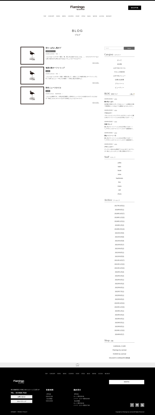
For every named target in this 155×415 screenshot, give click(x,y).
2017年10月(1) (119, 206)
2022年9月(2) (119, 299)
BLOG (89, 16)
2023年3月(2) (119, 315)
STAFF (77, 16)
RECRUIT (108, 16)
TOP (45, 16)
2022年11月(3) (119, 307)
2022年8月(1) (119, 295)
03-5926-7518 (21, 393)
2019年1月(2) (119, 225)
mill (119, 190)
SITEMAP (13, 412)
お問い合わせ (21, 397)
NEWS (58, 16)
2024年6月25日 (108, 144)
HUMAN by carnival (119, 354)
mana (119, 186)
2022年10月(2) (119, 303)
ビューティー (119, 87)
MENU (64, 16)
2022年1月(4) (119, 272)
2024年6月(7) (119, 334)
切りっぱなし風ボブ (53, 48)
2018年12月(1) (119, 221)
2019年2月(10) (119, 229)
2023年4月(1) (119, 319)
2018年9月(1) (119, 210)
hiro (57, 54)
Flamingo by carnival (119, 350)
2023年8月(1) (119, 326)
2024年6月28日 (108, 121)
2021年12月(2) (119, 268)
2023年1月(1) (119, 311)
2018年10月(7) (119, 213)
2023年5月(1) (119, 322)
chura (119, 194)
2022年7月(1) (119, 291)
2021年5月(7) (119, 245)
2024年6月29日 (108, 99)
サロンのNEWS (119, 72)
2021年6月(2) (119, 248)
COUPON (71, 16)
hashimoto (58, 93)
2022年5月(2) (119, 283)
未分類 (48, 71)
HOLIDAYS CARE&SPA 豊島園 (119, 358)
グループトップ (21, 401)
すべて (119, 60)
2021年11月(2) (119, 264)
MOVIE (95, 16)
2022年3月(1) (119, 280)
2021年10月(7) (119, 260)
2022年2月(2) (119, 276)
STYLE (83, 16)
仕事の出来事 (119, 80)
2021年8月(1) (119, 252)
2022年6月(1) (119, 287)
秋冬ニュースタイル (53, 88)
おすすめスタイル (119, 68)
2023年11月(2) (119, 330)
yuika (115, 99)
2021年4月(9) (119, 241)
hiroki (119, 170)
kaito (119, 166)
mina (119, 174)
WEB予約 (135, 8)
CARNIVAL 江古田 (119, 346)
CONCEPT (51, 16)
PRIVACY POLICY (22, 412)
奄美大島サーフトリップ (55, 68)
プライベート (119, 83)
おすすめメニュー (50, 51)
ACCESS (101, 16)
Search (129, 48)
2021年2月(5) (119, 233)
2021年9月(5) (119, 256)
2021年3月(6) (119, 237)
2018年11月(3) (119, 217)
